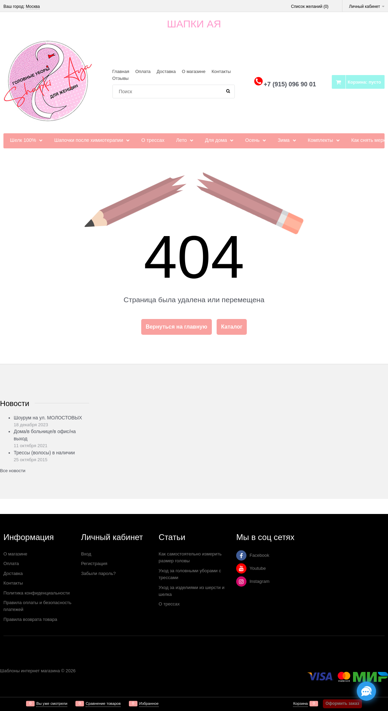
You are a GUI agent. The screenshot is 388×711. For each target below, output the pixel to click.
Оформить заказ (342, 703)
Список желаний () (309, 6)
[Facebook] (241, 555)
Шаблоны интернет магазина (30, 670)
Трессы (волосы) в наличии (44, 452)
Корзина (300, 703)
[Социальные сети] (366, 691)
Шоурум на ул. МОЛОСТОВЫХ (48, 417)
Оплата (143, 71)
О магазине (193, 71)
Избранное (149, 703)
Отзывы (120, 78)
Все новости (12, 470)
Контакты (221, 71)
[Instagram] (241, 581)
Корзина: (364, 82)
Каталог (231, 327)
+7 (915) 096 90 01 (290, 84)
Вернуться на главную (176, 327)
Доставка (166, 71)
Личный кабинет (367, 6)
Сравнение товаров (103, 703)
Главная (120, 71)
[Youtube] (241, 568)
